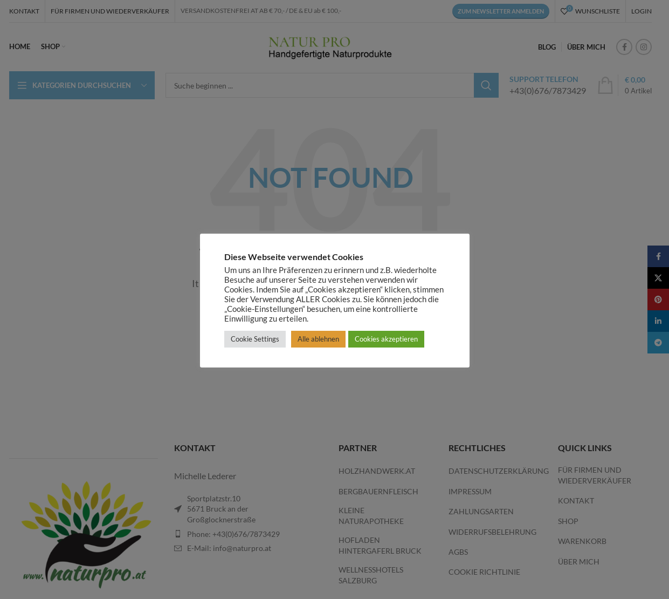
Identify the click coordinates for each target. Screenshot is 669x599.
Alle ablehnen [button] (318, 339)
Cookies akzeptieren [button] (386, 339)
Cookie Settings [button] (255, 339)
